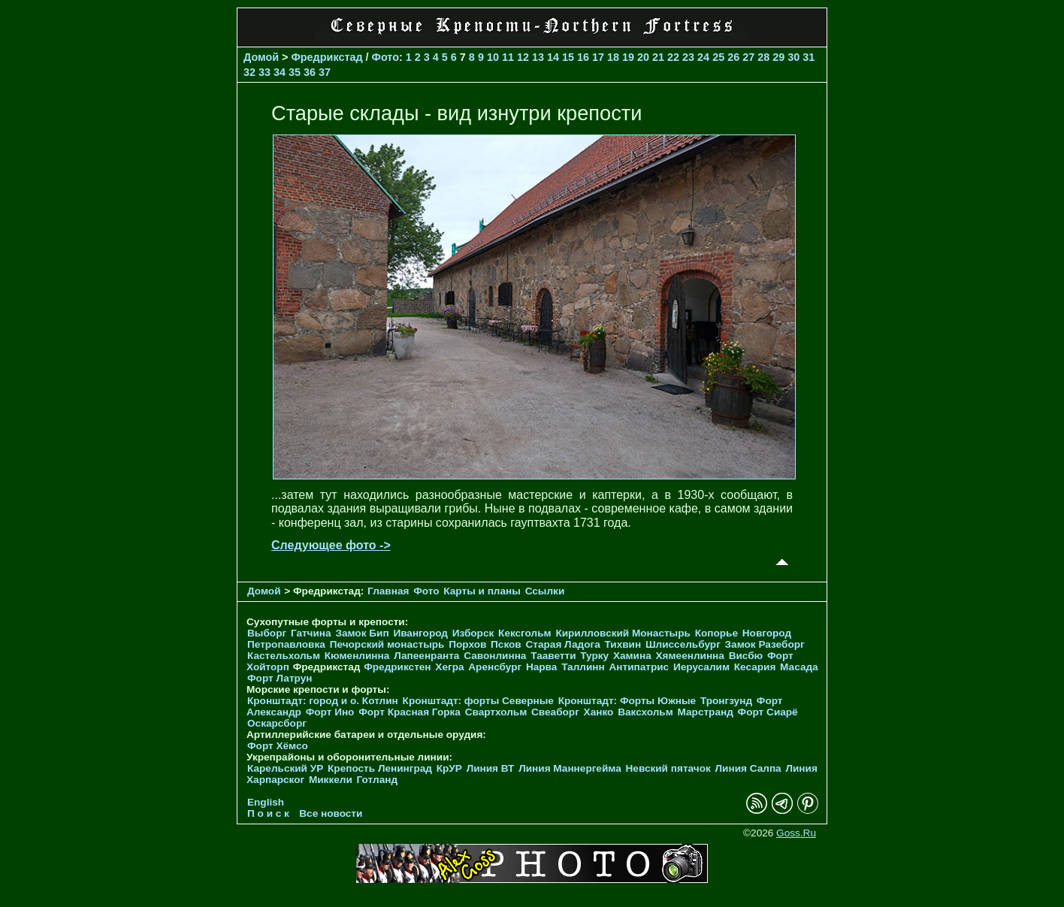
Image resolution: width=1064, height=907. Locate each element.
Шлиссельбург (683, 644)
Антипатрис (639, 667)
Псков (506, 644)
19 (628, 57)
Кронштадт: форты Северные (478, 700)
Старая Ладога (563, 644)
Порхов (467, 644)
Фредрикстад (327, 57)
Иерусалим (701, 667)
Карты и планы (483, 591)
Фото (385, 57)
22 (673, 57)
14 (553, 57)
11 (508, 57)
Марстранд (705, 712)
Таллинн (583, 667)
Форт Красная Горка (409, 712)
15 (568, 57)
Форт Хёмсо (277, 745)
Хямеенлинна (690, 655)
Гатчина (311, 633)
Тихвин (622, 644)
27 (748, 57)
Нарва (541, 667)
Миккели (330, 779)
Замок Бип (361, 633)
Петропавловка (286, 644)
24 (703, 57)
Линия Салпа (748, 768)
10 (493, 57)
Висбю (746, 655)
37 (325, 72)
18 (613, 57)
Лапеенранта (426, 655)
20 (643, 57)
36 (310, 72)
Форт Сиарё (768, 712)
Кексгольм (525, 633)
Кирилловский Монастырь (622, 633)
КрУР (449, 768)
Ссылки (545, 591)
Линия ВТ (491, 768)
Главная (388, 591)
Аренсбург (494, 667)
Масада (799, 667)
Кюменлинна (357, 655)
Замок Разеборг (765, 644)
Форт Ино (330, 712)
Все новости (330, 813)
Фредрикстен (397, 667)
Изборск (473, 633)
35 (295, 72)
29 (778, 57)
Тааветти (553, 655)
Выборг (266, 633)
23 (688, 57)
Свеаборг (555, 712)
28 (763, 57)
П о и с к (268, 813)
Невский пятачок (668, 768)
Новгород (766, 633)
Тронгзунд (726, 700)
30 (793, 57)
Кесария (755, 667)
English (265, 802)
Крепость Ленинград (380, 768)
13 (538, 57)
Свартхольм (496, 712)
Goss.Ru (796, 833)
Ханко (599, 712)
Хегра (449, 667)
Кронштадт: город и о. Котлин (322, 700)
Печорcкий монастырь (387, 644)
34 (280, 72)
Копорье (716, 633)
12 (523, 57)
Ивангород (420, 633)
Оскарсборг (277, 723)
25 (718, 57)
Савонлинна (495, 655)
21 (658, 57)
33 (264, 72)
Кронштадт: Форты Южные (627, 700)
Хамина (632, 655)
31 (809, 57)
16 (583, 57)
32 (249, 72)
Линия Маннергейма (569, 768)
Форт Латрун (279, 678)
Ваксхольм (645, 712)
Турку (594, 655)
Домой (261, 57)
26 (733, 57)
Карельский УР (285, 768)
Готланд (377, 779)
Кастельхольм (283, 655)
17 (598, 57)
